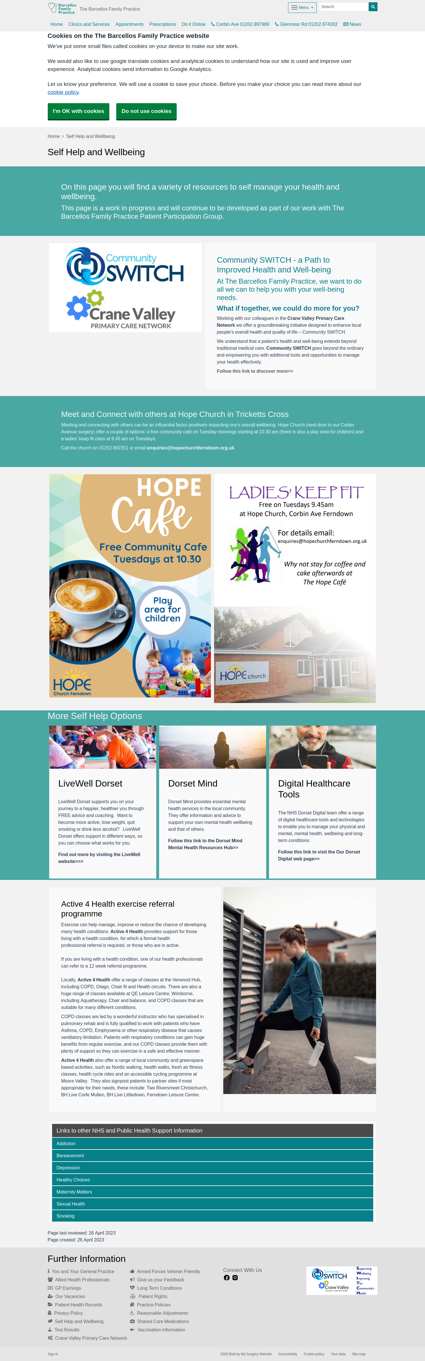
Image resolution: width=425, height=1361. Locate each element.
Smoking (66, 1216)
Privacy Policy (65, 1313)
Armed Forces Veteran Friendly (165, 1271)
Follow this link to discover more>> (255, 371)
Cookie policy (314, 1354)
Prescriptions (162, 24)
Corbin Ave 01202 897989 (240, 24)
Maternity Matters (74, 1191)
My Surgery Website (256, 1354)
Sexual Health (71, 1204)
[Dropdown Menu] (302, 7)
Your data (338, 1354)
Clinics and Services (89, 24)
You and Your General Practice (81, 1271)
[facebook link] (226, 1277)
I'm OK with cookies (78, 111)
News (352, 24)
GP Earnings (64, 1288)
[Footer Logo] (342, 1280)
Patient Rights (148, 1296)
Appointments (129, 24)
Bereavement (70, 1155)
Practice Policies (150, 1304)
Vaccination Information (157, 1329)
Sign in (53, 1354)
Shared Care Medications (159, 1321)
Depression (68, 1167)
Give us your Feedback (157, 1279)
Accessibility (287, 1354)
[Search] (344, 6)
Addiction (66, 1143)
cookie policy (63, 92)
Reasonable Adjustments (159, 1313)
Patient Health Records (75, 1304)
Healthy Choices (73, 1179)
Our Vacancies (66, 1296)
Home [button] (57, 24)
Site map (358, 1354)
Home (54, 136)
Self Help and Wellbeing (76, 1321)
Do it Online (194, 24)
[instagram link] (235, 1277)
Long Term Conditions (156, 1288)
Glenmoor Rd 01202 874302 (306, 24)
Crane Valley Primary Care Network (87, 1338)
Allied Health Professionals (79, 1279)
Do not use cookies (146, 111)
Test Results (64, 1329)
